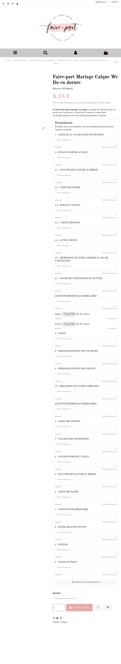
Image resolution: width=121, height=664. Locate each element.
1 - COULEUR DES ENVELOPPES (72, 456)
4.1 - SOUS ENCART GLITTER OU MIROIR (76, 172)
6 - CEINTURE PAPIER (66, 511)
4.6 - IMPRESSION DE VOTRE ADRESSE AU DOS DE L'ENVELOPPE (81, 267)
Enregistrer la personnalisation (86, 607)
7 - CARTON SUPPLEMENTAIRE (71, 530)
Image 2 (58, 335)
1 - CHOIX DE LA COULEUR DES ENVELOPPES (79, 135)
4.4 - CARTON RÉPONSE (67, 228)
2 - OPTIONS (61, 567)
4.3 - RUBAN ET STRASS (67, 210)
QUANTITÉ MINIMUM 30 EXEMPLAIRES (75, 419)
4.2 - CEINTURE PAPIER (67, 191)
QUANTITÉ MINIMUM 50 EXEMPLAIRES (75, 306)
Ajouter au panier (79, 633)
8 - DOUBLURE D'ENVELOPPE (70, 549)
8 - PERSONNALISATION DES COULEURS (76, 363)
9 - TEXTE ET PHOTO (66, 586)
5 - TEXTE (60, 344)
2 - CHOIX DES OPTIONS (67, 437)
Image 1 (58, 325)
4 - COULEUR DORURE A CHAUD (72, 474)
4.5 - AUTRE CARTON (66, 247)
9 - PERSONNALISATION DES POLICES (75, 381)
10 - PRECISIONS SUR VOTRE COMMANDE (77, 400)
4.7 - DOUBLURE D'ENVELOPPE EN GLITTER (78, 287)
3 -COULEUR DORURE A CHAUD (71, 154)
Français (102, 2)
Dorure (56, 648)
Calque (64, 648)
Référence (57, 89)
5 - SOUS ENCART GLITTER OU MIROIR (75, 493)
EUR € (115, 2)
